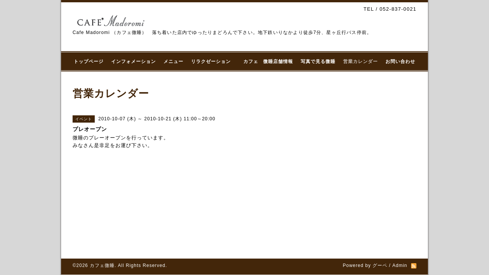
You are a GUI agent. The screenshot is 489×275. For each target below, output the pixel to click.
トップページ (89, 61)
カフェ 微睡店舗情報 (268, 61)
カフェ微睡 (102, 265)
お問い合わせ (400, 61)
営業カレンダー (360, 61)
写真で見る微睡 (318, 61)
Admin (399, 265)
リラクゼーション (213, 61)
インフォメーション (133, 61)
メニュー (173, 61)
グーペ (379, 265)
